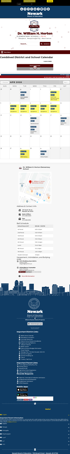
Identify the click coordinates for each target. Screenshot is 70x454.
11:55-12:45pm (38, 242)
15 (30, 115)
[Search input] (29, 44)
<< (2, 82)
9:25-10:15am (38, 232)
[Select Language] (24, 4)
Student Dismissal (23, 255)
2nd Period (21, 232)
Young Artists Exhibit (33, 132)
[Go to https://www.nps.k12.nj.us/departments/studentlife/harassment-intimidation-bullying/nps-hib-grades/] (29, 272)
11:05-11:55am (38, 239)
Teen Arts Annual (34, 123)
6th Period (21, 248)
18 (60, 115)
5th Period (21, 242)
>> (68, 82)
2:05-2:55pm (38, 251)
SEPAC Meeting (24, 156)
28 (20, 148)
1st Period (20, 229)
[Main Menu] (6, 52)
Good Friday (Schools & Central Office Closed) (55, 98)
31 (20, 89)
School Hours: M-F (23, 226)
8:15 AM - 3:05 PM (40, 226)
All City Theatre (44, 156)
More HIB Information (28, 276)
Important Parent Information (11, 418)
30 (40, 148)
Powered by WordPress (35, 328)
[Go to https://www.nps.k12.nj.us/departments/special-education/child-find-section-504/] (20, 399)
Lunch (19, 245)
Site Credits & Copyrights (35, 327)
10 (50, 103)
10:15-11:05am (38, 235)
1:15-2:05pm (38, 248)
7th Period (21, 251)
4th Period (21, 239)
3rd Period (21, 235)
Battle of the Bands (63, 123)
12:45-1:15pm (38, 245)
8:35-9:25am (38, 229)
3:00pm (37, 255)
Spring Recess (13, 111)
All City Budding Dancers (24, 97)
